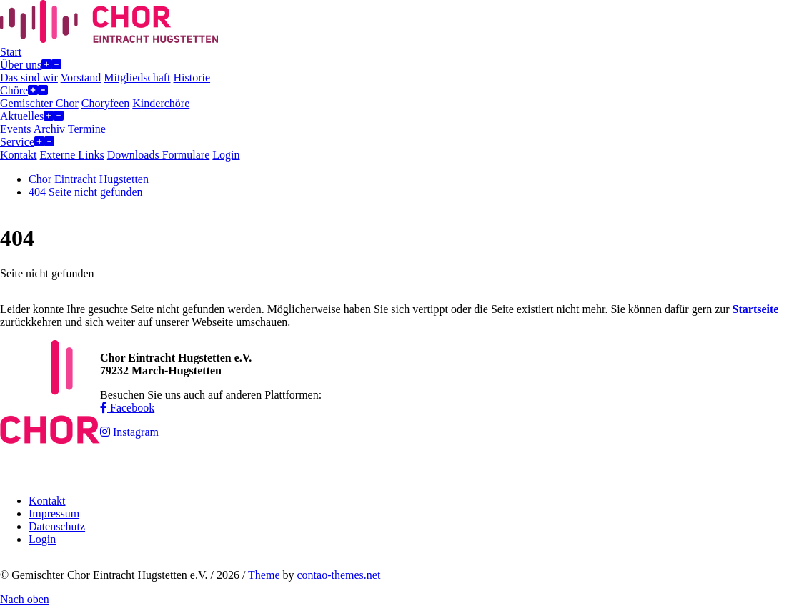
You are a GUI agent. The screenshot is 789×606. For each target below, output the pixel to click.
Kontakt (47, 501)
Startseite (756, 309)
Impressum (54, 513)
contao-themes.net (338, 575)
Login (42, 539)
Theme (263, 575)
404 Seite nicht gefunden (86, 192)
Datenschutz (57, 526)
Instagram (129, 432)
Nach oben (24, 599)
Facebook (127, 408)
